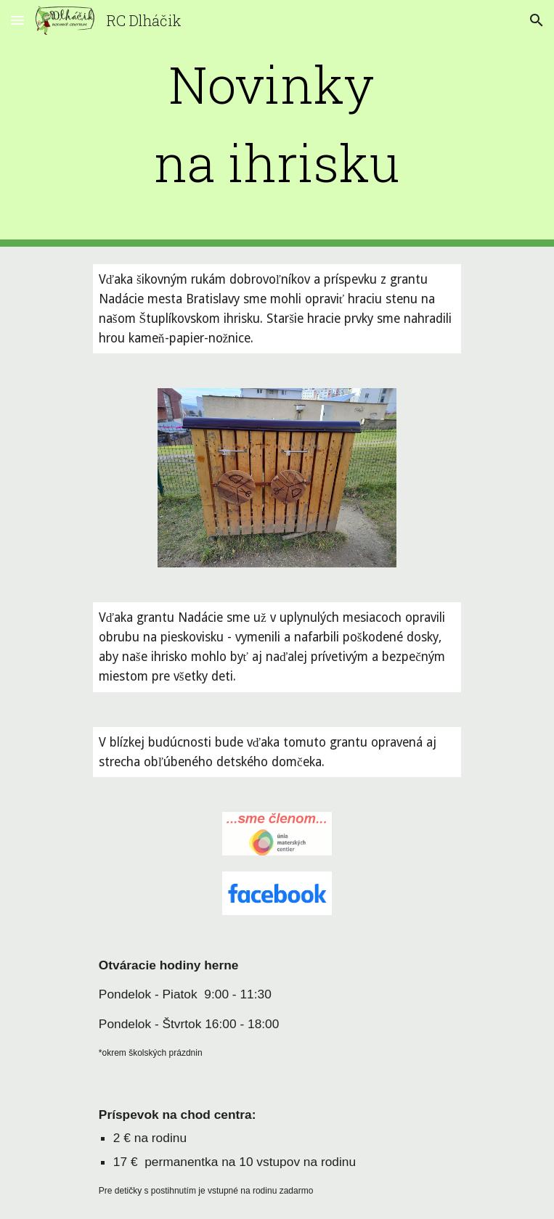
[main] (277, 123)
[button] (17, 20)
